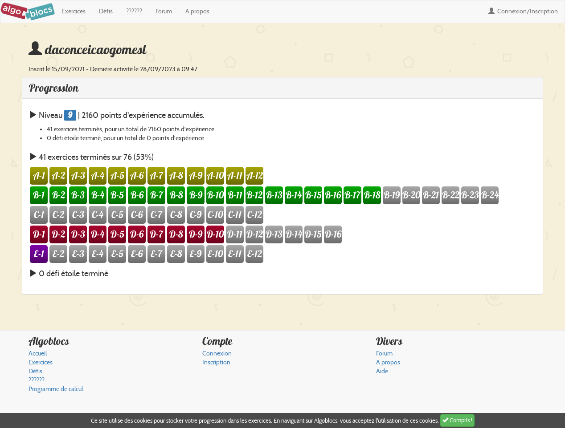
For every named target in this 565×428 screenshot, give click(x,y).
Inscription (216, 362)
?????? (134, 11)
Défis (106, 11)
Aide (382, 371)
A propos (197, 11)
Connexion (523, 11)
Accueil (38, 353)
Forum (164, 11)
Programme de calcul (56, 389)
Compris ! (457, 420)
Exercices (73, 11)
